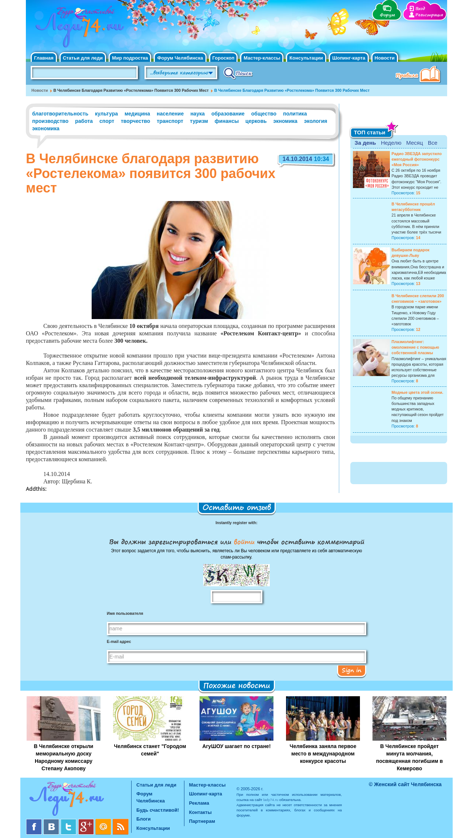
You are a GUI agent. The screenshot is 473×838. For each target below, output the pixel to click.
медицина (137, 114)
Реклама (199, 803)
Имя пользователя (125, 613)
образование (228, 114)
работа (84, 121)
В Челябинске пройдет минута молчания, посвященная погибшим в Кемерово (409, 757)
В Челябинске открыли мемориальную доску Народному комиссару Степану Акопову (63, 757)
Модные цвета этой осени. (417, 392)
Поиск (238, 73)
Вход (420, 9)
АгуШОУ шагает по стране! (236, 746)
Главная (44, 58)
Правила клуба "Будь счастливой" (419, 75)
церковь (256, 121)
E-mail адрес (119, 641)
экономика (45, 128)
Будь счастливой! (157, 810)
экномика (285, 121)
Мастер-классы (262, 58)
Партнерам (202, 821)
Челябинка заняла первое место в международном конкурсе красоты (323, 753)
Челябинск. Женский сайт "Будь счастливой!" (78, 29)
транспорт (170, 121)
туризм (199, 121)
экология (315, 121)
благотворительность (60, 114)
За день (365, 143)
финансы (227, 121)
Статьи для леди (83, 58)
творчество (135, 121)
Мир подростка (130, 58)
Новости (385, 58)
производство (50, 121)
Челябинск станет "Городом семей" (150, 750)
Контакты (200, 812)
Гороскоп (223, 58)
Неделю (391, 143)
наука (197, 114)
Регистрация (429, 15)
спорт (106, 121)
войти (244, 541)
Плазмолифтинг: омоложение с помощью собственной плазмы (415, 347)
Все (433, 143)
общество (263, 114)
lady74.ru (270, 800)
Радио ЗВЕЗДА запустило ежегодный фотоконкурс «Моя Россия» (417, 159)
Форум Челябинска (180, 58)
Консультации (306, 58)
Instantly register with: (236, 522)
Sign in (351, 670)
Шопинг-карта (348, 58)
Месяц (414, 143)
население (170, 114)
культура (106, 114)
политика (295, 114)
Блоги (143, 819)
